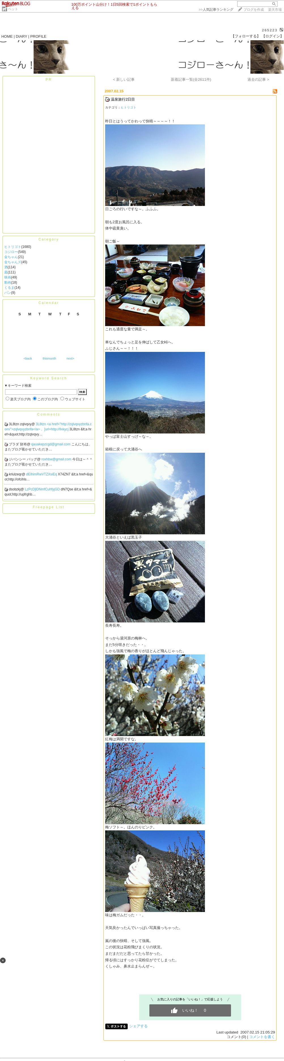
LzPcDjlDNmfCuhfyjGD (43, 489)
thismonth (49, 358)
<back (28, 358)
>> (216, 10)
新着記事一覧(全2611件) (191, 79)
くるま (9, 288)
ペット (13, 9)
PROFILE (38, 36)
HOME (7, 36)
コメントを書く (262, 1037)
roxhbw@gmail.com (56, 459)
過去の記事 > (258, 79)
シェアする (138, 1026)
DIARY (21, 36)
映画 (7, 277)
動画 (7, 282)
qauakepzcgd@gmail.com (51, 444)
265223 (269, 30)
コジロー (11, 252)
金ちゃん (11, 257)
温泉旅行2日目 (123, 99)
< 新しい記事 (124, 79)
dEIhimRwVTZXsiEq (42, 474)
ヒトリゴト (12, 247)
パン (7, 293)
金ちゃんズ (12, 262)
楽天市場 (275, 10)
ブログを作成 (253, 10)
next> (70, 358)
